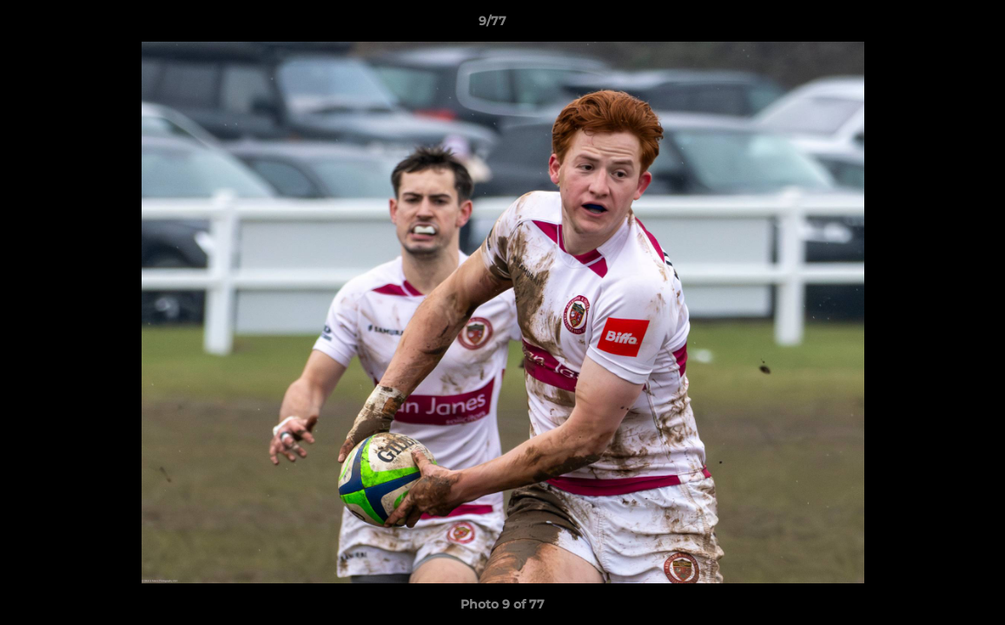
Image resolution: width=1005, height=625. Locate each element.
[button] (932, 25)
